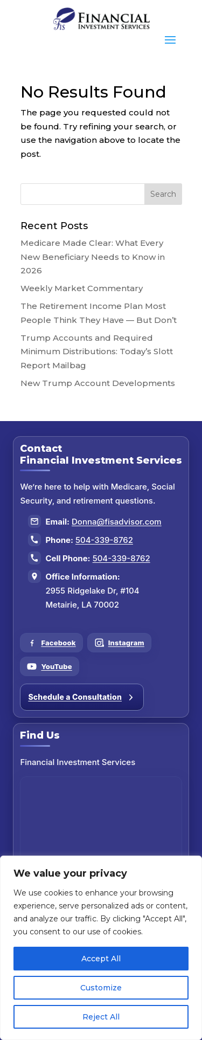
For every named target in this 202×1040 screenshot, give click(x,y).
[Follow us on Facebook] (51, 642)
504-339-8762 (104, 540)
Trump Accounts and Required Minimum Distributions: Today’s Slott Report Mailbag (96, 351)
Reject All (101, 1017)
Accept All (101, 958)
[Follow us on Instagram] (119, 642)
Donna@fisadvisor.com (117, 521)
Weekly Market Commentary (81, 288)
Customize (101, 988)
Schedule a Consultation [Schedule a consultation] (82, 697)
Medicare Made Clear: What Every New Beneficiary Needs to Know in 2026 (92, 257)
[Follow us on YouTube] (49, 666)
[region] (101, 948)
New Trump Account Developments (97, 383)
